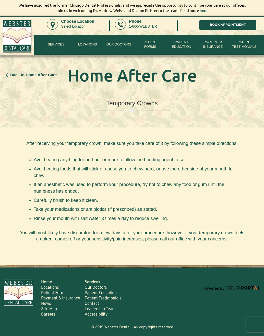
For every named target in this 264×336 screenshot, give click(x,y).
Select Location (73, 26)
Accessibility (96, 314)
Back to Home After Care (33, 74)
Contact (92, 303)
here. (204, 10)
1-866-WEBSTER (143, 26)
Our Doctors (118, 44)
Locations (87, 44)
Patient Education (181, 44)
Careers (48, 314)
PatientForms (150, 44)
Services (56, 44)
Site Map (49, 308)
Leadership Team (100, 308)
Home (46, 282)
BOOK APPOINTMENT (228, 25)
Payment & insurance (213, 44)
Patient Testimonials (244, 44)
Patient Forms (53, 292)
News (46, 303)
